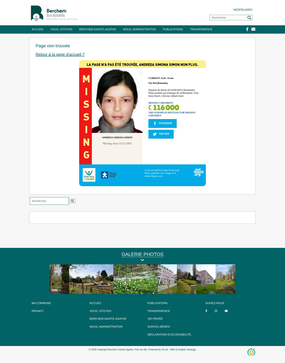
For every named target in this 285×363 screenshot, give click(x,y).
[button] (249, 18)
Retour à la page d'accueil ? (60, 54)
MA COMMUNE (41, 303)
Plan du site (141, 349)
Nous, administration (139, 29)
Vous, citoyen (61, 29)
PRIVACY (38, 311)
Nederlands (242, 9)
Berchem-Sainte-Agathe (97, 29)
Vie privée (155, 318)
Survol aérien (158, 326)
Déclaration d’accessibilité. (169, 334)
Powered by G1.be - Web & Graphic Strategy (172, 349)
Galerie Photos (142, 254)
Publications (173, 29)
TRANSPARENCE (201, 29)
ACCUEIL (96, 303)
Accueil (38, 29)
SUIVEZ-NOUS (214, 303)
